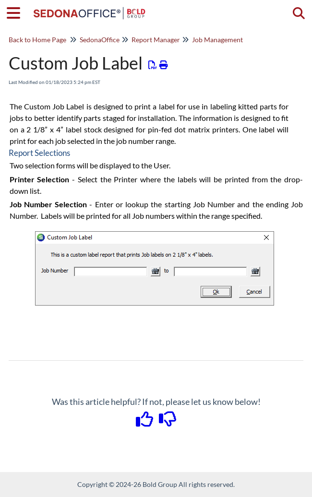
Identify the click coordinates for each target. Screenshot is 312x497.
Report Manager (156, 40)
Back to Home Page (37, 40)
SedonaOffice (100, 40)
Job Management (217, 40)
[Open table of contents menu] (17, 11)
